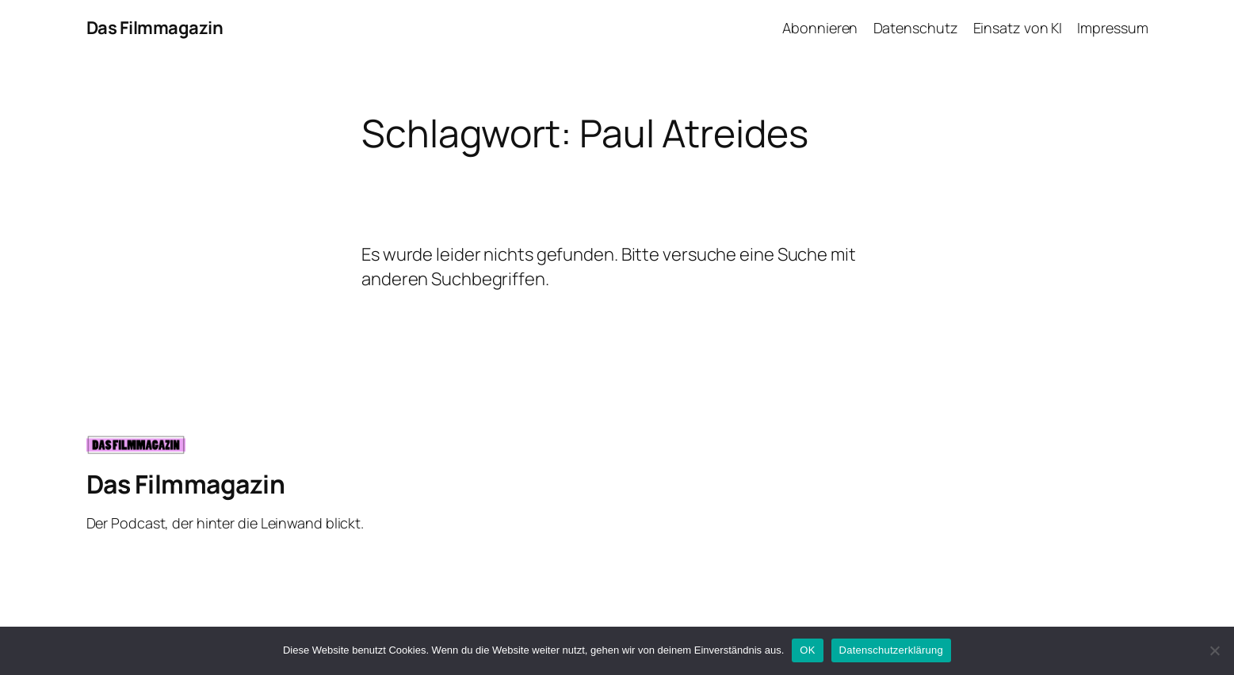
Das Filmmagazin (154, 28)
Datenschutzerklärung (891, 650)
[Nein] (1214, 650)
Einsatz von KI (1018, 27)
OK (807, 650)
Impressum (1112, 27)
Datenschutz (915, 27)
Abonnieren (820, 27)
